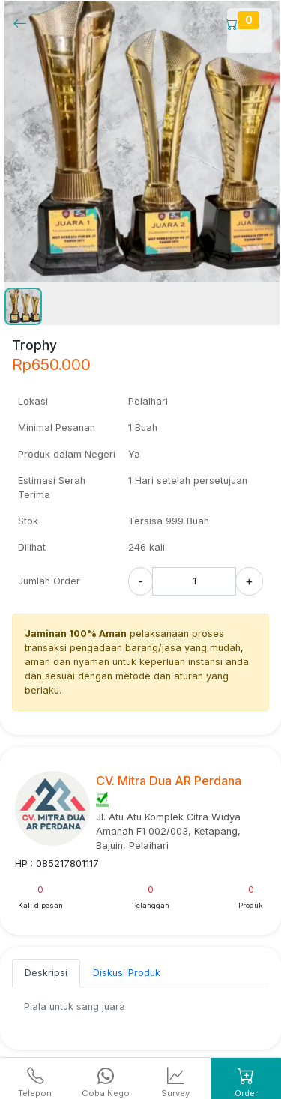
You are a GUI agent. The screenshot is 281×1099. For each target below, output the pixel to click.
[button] (23, 306)
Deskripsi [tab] (46, 972)
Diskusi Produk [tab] (126, 972)
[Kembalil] (24, 23)
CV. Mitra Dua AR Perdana (168, 780)
